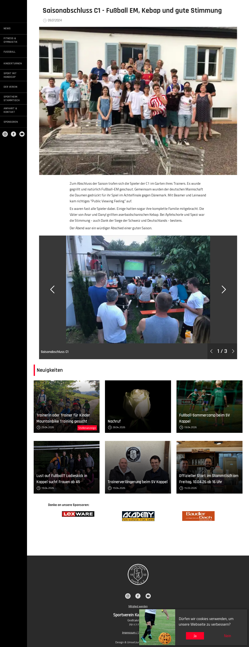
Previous (45, 528)
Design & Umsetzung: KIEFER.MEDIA (138, 642)
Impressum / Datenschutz (138, 632)
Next (231, 528)
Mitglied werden (138, 606)
